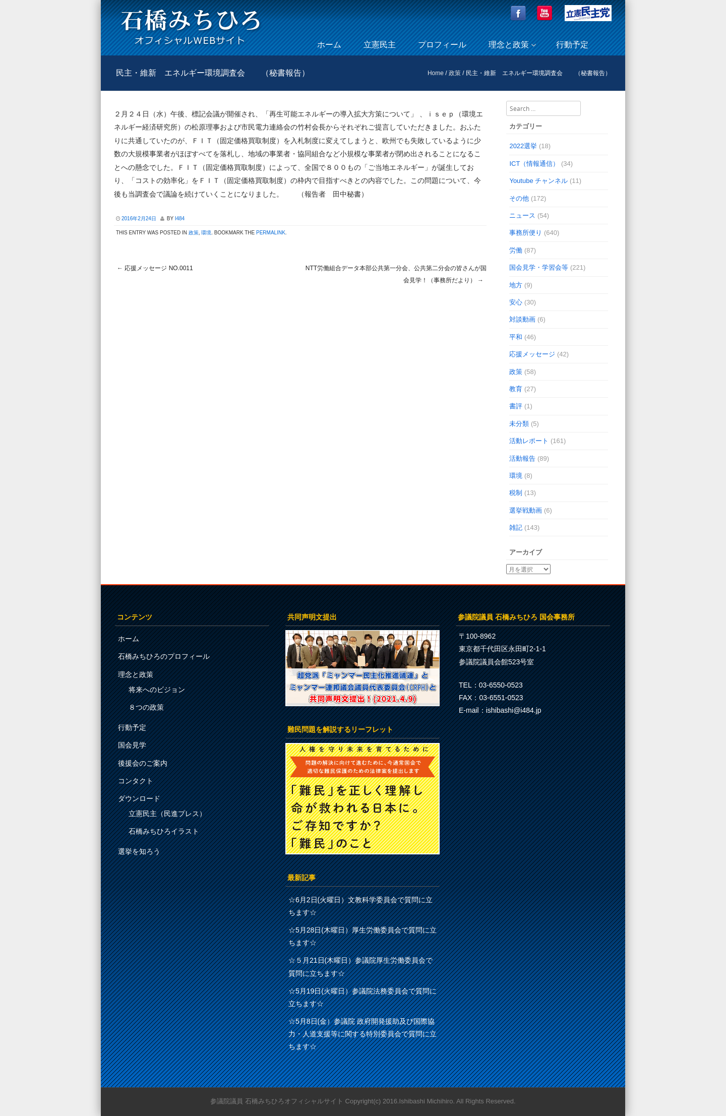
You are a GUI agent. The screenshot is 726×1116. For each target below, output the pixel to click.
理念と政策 (509, 44)
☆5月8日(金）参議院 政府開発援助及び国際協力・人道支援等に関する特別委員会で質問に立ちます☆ (362, 1033)
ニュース (522, 215)
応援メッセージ (532, 354)
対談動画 (522, 319)
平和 (515, 337)
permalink (270, 232)
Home (436, 73)
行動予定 (572, 44)
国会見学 (132, 745)
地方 (515, 285)
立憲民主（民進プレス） (167, 814)
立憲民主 (380, 44)
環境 (206, 232)
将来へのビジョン (157, 690)
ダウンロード (139, 798)
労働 (515, 250)
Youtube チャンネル (538, 180)
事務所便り (525, 232)
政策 (455, 73)
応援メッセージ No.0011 (155, 268)
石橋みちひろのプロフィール (164, 656)
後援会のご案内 (142, 763)
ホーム (329, 44)
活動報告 (522, 458)
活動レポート (529, 441)
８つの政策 (146, 707)
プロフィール (442, 44)
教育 (515, 389)
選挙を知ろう (139, 851)
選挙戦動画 (525, 510)
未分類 (519, 423)
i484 (180, 218)
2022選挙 (523, 146)
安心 (515, 302)
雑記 (515, 527)
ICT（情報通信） (534, 163)
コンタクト (135, 781)
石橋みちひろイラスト (164, 831)
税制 (515, 493)
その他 (519, 198)
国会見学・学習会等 (538, 267)
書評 (515, 406)
